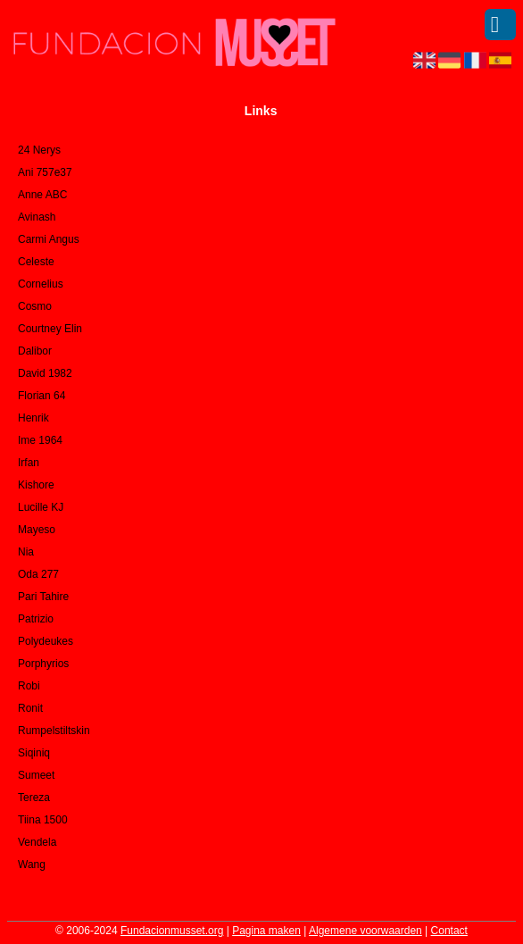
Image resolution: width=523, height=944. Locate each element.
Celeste (36, 261)
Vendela (37, 842)
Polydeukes (45, 641)
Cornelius (40, 284)
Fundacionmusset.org (171, 930)
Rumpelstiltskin (54, 730)
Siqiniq (34, 753)
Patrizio (36, 619)
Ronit (30, 708)
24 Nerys (39, 150)
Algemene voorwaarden (365, 930)
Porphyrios (43, 663)
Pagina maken (266, 930)
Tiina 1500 (43, 820)
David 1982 (45, 373)
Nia (26, 552)
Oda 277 (38, 574)
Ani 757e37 (45, 172)
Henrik (33, 418)
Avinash (36, 217)
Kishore (36, 485)
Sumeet (36, 775)
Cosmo (35, 306)
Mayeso (36, 529)
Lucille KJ (40, 507)
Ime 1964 (40, 440)
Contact (449, 930)
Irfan (28, 462)
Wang (32, 864)
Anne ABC (42, 194)
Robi (29, 686)
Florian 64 (41, 395)
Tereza (34, 797)
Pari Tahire (43, 596)
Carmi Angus (48, 239)
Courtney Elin (50, 328)
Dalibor (35, 351)
